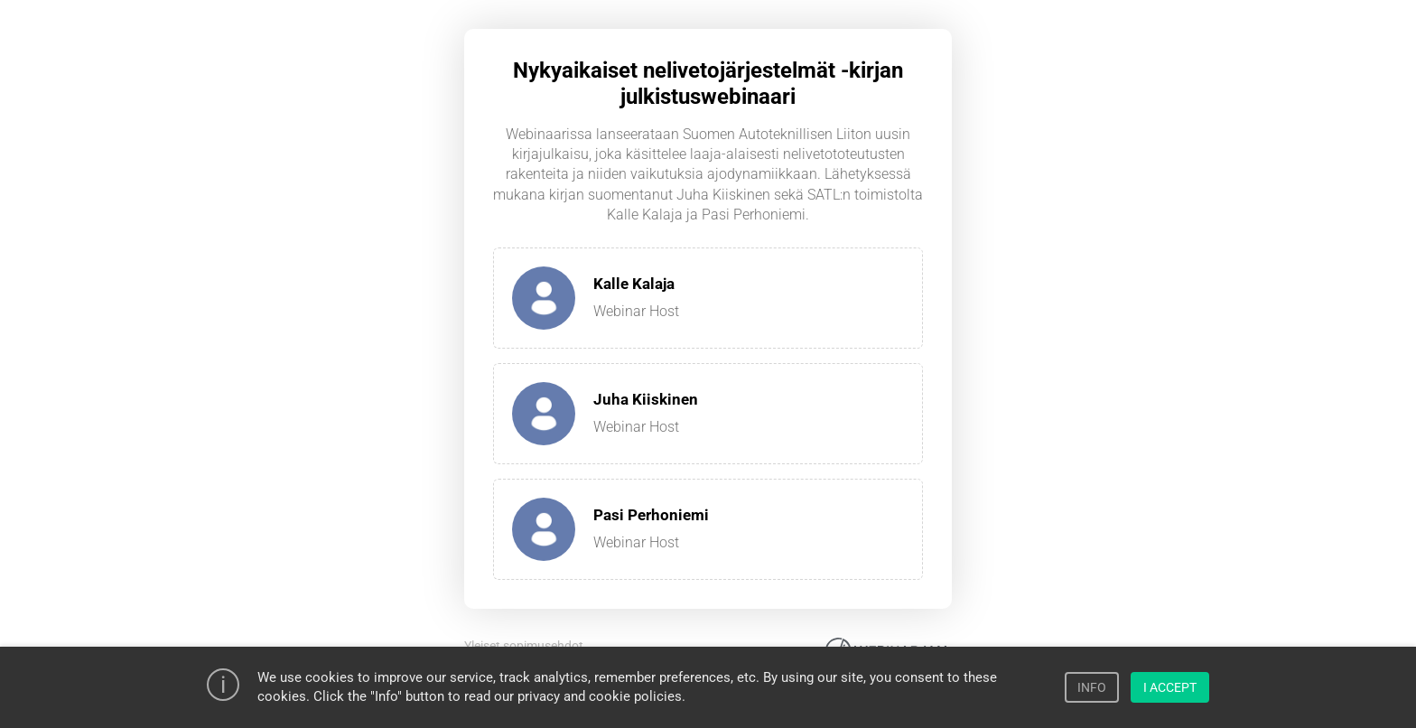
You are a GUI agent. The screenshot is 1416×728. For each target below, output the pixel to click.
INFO (1091, 687)
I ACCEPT (1170, 687)
